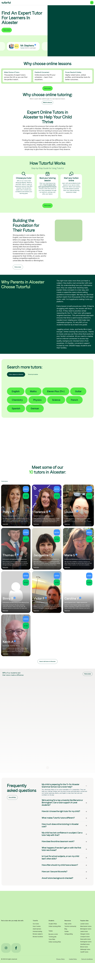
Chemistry (17, 400)
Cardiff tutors (84, 952)
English (15, 391)
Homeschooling (37, 931)
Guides (66, 931)
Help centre (67, 924)
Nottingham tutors (85, 941)
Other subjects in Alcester (16, 374)
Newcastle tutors (85, 939)
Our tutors (36, 924)
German (35, 408)
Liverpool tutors (85, 936)
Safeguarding (68, 934)
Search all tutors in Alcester (47, 661)
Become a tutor (53, 934)
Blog (65, 929)
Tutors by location (33, 374)
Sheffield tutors (85, 944)
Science (56, 400)
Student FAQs (53, 924)
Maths (33, 391)
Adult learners (37, 929)
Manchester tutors (85, 926)
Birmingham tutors (85, 929)
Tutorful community (70, 926)
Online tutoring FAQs (55, 926)
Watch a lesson (47, 102)
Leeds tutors (84, 931)
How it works (36, 926)
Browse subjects (38, 934)
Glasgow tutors (84, 934)
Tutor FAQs (52, 939)
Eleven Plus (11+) (55, 391)
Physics (37, 400)
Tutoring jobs (52, 936)
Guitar (78, 391)
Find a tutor (6, 30)
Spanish (16, 408)
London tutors (84, 924)
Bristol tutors (84, 947)
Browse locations (38, 936)
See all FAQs (12, 797)
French (74, 400)
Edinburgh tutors (85, 949)
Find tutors (4, 481)
